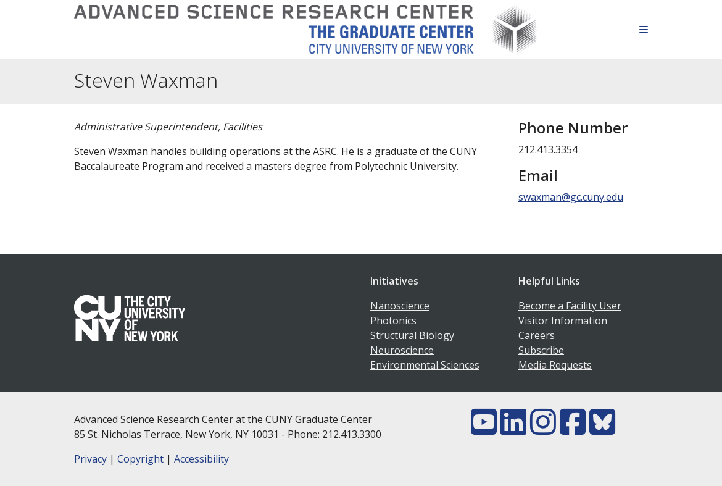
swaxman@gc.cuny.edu (570, 197)
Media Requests (555, 365)
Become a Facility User (569, 305)
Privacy (90, 459)
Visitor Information (562, 320)
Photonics (393, 320)
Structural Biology (412, 335)
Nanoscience (399, 305)
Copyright (140, 459)
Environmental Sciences (424, 365)
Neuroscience (402, 350)
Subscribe (541, 350)
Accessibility (201, 459)
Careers (536, 335)
